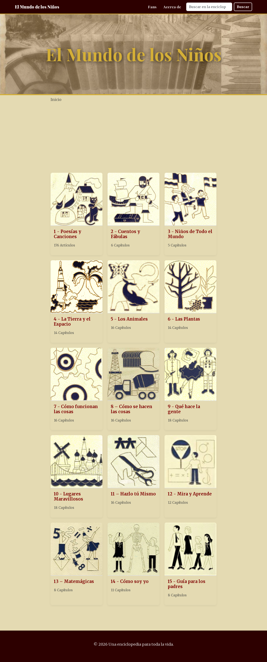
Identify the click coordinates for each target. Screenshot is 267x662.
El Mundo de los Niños (37, 7)
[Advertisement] (146, 138)
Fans (152, 6)
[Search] (209, 7)
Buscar (243, 7)
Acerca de (172, 6)
